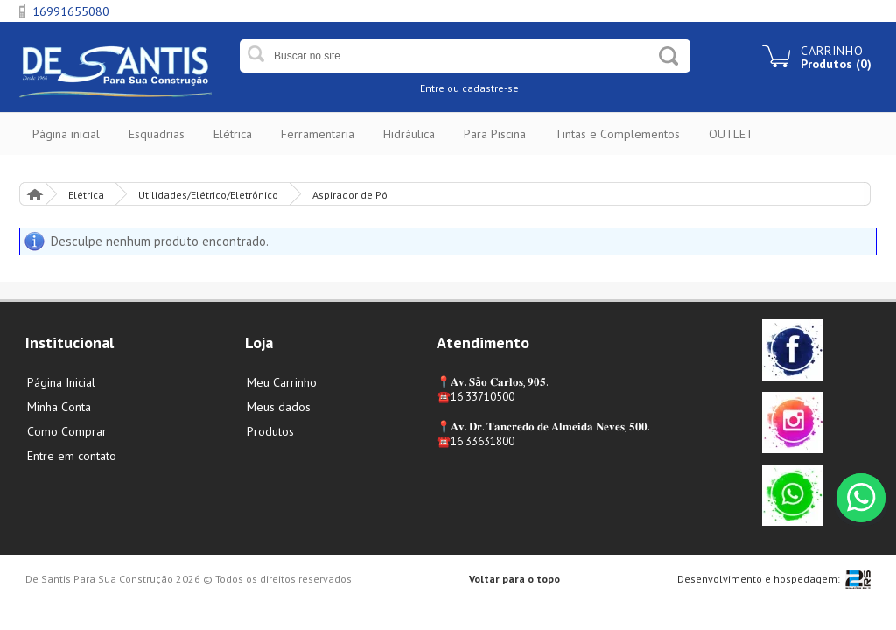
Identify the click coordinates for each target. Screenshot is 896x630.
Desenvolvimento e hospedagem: (758, 578)
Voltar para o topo (514, 578)
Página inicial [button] (66, 134)
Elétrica (86, 194)
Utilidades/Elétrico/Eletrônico (208, 194)
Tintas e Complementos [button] (617, 134)
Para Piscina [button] (495, 134)
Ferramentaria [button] (317, 134)
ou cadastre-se (483, 87)
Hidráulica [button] (409, 134)
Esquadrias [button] (157, 134)
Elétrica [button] (233, 134)
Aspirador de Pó (350, 194)
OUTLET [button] (731, 134)
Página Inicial (34, 194)
